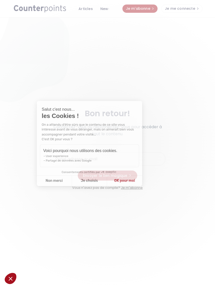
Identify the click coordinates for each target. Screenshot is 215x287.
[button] (11, 278)
